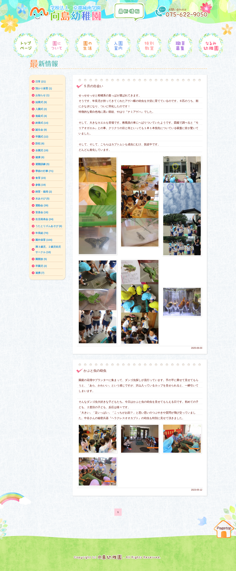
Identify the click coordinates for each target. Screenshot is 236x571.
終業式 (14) (41, 122)
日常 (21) (40, 81)
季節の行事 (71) (44, 171)
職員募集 (179, 45)
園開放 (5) (41, 259)
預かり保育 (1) (43, 88)
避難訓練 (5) (42, 164)
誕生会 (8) (41, 129)
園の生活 (87, 45)
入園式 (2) (41, 109)
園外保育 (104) (43, 239)
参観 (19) (40, 184)
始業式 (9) (41, 102)
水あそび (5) (42, 198)
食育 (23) (40, 177)
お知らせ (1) (42, 95)
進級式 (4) (41, 115)
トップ (25, 45)
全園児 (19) (41, 150)
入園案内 (118, 45)
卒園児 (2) (41, 265)
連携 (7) (39, 272)
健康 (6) (39, 157)
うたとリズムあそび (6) (48, 226)
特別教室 (148, 45)
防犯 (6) (39, 143)
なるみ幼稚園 (210, 45)
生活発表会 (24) (44, 219)
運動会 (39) (41, 205)
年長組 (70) (41, 233)
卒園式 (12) (41, 136)
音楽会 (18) (41, 212)
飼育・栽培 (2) (43, 191)
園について (56, 45)
